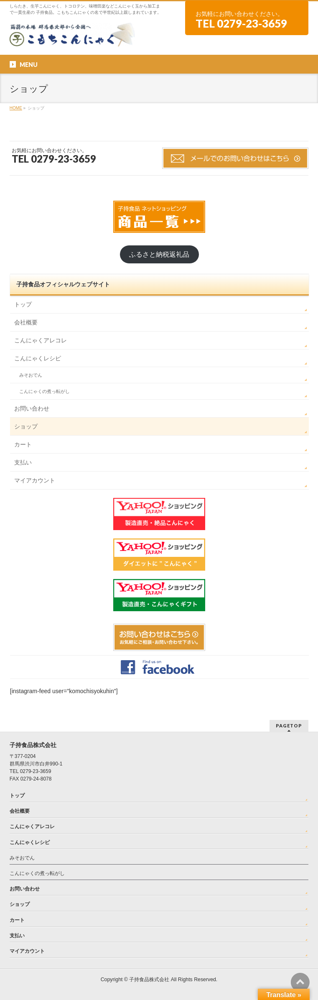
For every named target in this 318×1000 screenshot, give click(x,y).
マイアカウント (34, 480)
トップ (23, 304)
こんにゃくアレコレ (40, 340)
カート (23, 444)
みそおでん (30, 375)
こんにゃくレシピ (37, 358)
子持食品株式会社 (149, 979)
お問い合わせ (31, 408)
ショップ (26, 426)
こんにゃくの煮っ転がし (44, 391)
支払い (23, 462)
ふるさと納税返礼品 (159, 254)
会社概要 (26, 322)
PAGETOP (289, 725)
